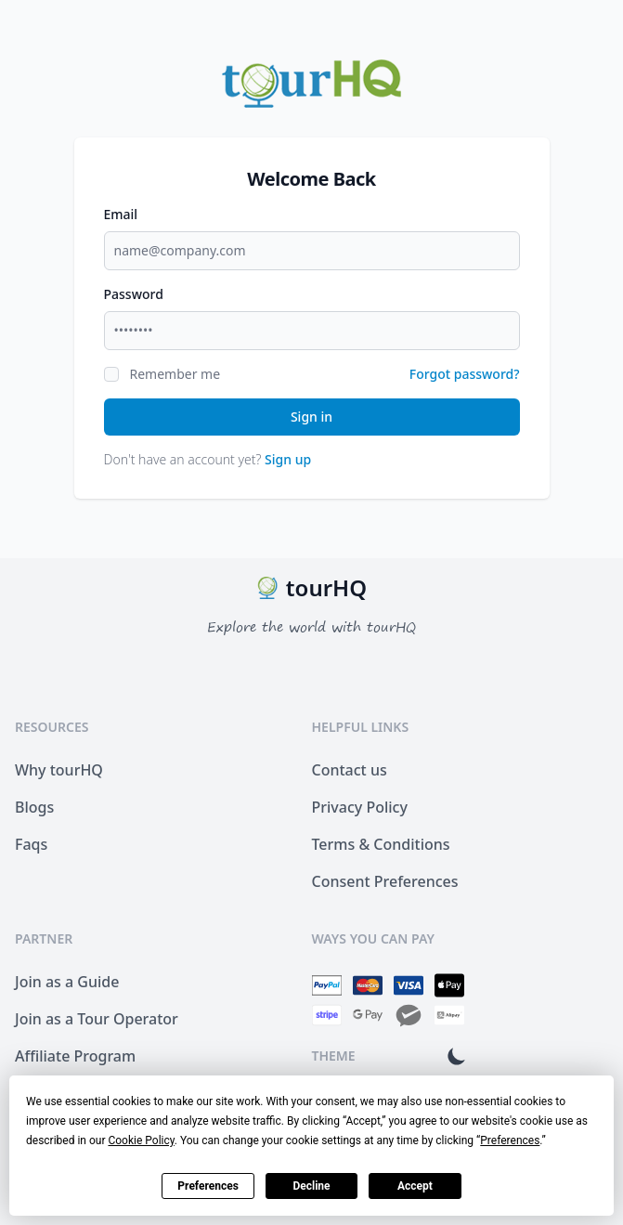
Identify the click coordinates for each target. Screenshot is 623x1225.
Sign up (288, 459)
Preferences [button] (509, 1140)
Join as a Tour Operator (96, 1019)
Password (133, 294)
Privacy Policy (360, 807)
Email (121, 214)
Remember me (175, 374)
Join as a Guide (67, 981)
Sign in (311, 416)
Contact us (349, 770)
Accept (415, 1185)
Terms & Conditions (381, 844)
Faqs (31, 844)
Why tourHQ (59, 770)
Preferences (208, 1185)
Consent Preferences (385, 881)
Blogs (34, 807)
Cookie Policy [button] (141, 1140)
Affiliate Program (75, 1056)
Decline (311, 1185)
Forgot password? (464, 374)
